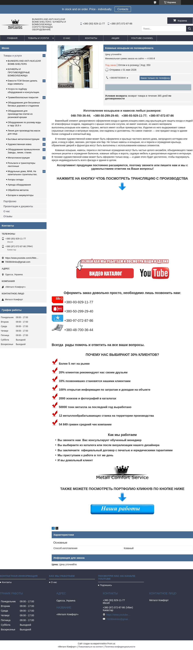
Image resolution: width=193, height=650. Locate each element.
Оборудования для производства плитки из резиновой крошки (20, 114)
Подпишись (106, 585)
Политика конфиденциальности (120, 647)
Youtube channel (142, 38)
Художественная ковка (19, 144)
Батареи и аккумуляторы (20, 195)
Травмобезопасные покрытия (23, 97)
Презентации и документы (18, 206)
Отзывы (7, 216)
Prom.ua (111, 643)
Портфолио (9, 201)
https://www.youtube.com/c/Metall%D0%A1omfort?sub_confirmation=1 (22, 258)
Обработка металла (18, 190)
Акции (115, 38)
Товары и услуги (38, 38)
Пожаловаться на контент (90, 647)
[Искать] (189, 29)
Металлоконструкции (19, 157)
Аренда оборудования (19, 184)
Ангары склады (16, 179)
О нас (66, 38)
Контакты (91, 38)
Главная (12, 38)
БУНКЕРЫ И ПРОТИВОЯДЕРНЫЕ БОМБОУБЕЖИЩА (19, 72)
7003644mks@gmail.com (17, 262)
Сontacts (122, 9)
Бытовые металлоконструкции (23, 139)
